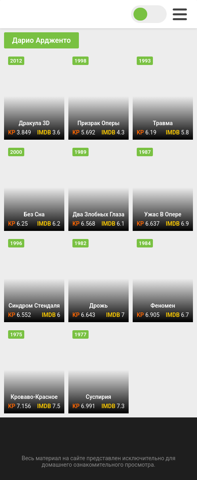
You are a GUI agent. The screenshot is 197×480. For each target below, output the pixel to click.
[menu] (180, 14)
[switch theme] (149, 14)
